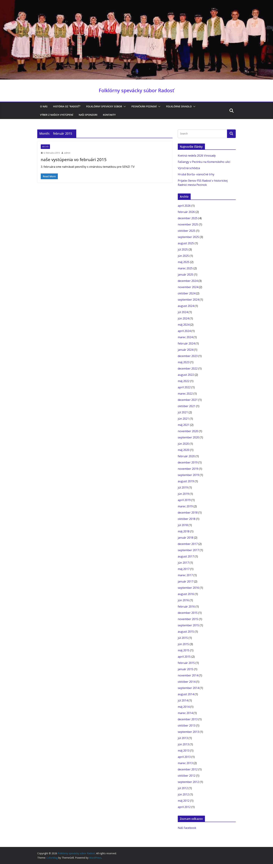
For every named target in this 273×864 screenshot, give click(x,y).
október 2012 (186, 776)
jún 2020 (183, 444)
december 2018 (188, 512)
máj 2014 (183, 707)
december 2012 (188, 769)
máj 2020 (183, 450)
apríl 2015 (184, 657)
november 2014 (188, 675)
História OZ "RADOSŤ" (67, 106)
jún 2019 (183, 494)
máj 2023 (183, 362)
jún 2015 (183, 644)
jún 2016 (183, 600)
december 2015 (188, 613)
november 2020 (188, 431)
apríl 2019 (184, 500)
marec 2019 (185, 506)
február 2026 (186, 212)
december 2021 (188, 400)
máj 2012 (183, 801)
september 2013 (188, 732)
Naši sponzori (88, 114)
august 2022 (186, 375)
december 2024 (188, 281)
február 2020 (186, 456)
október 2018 (186, 519)
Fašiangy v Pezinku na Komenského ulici (204, 162)
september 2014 (188, 688)
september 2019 (188, 475)
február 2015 (186, 663)
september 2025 (188, 237)
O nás (44, 106)
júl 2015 (183, 638)
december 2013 (188, 719)
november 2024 (188, 287)
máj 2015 (183, 650)
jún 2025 (183, 256)
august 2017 (186, 556)
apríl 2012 (184, 807)
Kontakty (109, 114)
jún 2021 (183, 419)
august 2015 (186, 631)
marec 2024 (185, 337)
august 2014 (186, 694)
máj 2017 (183, 569)
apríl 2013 (184, 757)
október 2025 (186, 231)
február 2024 (186, 343)
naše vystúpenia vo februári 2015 (74, 159)
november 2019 (188, 469)
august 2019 (186, 481)
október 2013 (186, 725)
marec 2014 (185, 713)
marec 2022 (185, 393)
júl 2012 (183, 788)
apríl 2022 (184, 387)
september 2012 (188, 782)
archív (45, 146)
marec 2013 (185, 763)
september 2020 (188, 437)
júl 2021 (183, 412)
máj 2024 (183, 325)
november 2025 (188, 224)
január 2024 (185, 350)
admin (67, 152)
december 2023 (188, 356)
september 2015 (188, 625)
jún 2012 (183, 794)
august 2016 (186, 594)
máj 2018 (183, 531)
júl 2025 (183, 249)
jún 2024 (183, 318)
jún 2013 (183, 744)
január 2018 (185, 538)
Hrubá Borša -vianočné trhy (196, 174)
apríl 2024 (184, 331)
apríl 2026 (184, 206)
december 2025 (188, 218)
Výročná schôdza (189, 168)
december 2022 (188, 368)
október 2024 (186, 293)
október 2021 (186, 406)
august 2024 (186, 306)
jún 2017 (183, 563)
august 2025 (186, 243)
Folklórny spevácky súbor (104, 106)
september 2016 (188, 588)
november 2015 (188, 619)
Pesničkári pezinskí (144, 106)
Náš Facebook (187, 828)
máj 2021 (183, 425)
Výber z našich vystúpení (56, 114)
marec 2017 (185, 575)
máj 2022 (183, 381)
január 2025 (185, 274)
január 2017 (185, 581)
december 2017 (188, 544)
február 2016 (186, 606)
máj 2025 (183, 262)
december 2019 (188, 462)
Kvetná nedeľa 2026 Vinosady (197, 155)
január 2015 (185, 669)
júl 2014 (183, 700)
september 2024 (188, 300)
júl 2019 (183, 487)
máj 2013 (183, 750)
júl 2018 (183, 525)
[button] (124, 106)
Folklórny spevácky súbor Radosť (136, 90)
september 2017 (188, 550)
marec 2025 (185, 268)
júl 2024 (183, 312)
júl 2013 (183, 738)
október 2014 (186, 682)
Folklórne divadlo (179, 106)
